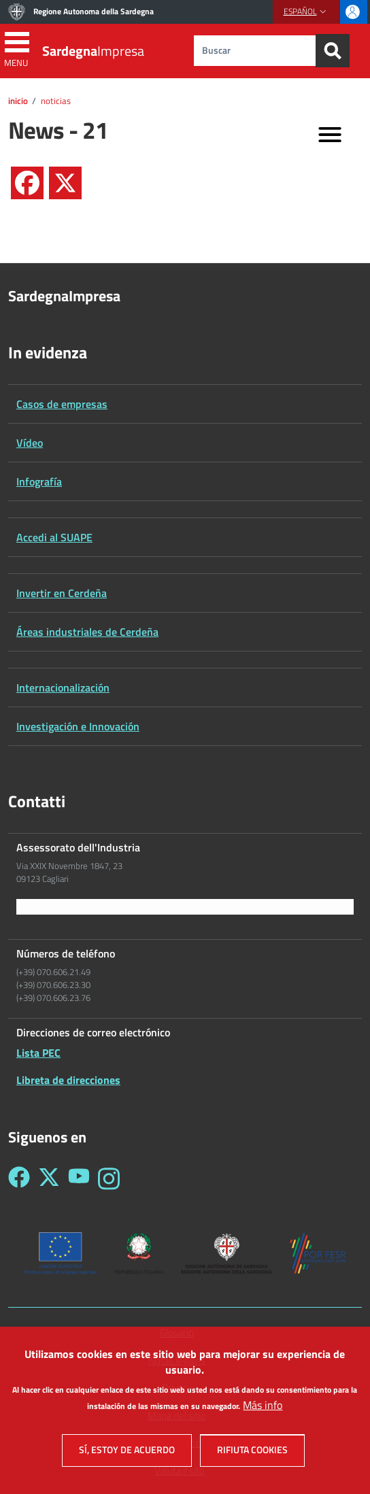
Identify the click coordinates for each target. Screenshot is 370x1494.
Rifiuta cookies (252, 1460)
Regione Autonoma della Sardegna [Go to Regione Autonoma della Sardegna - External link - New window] (93, 11)
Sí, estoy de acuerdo (127, 1460)
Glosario (177, 1332)
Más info (262, 1415)
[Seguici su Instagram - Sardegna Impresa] (109, 1178)
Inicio (18, 100)
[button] (306, 12)
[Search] (333, 50)
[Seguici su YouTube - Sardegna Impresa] (79, 1178)
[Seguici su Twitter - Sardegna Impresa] (49, 1178)
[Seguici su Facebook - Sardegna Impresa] (19, 1178)
